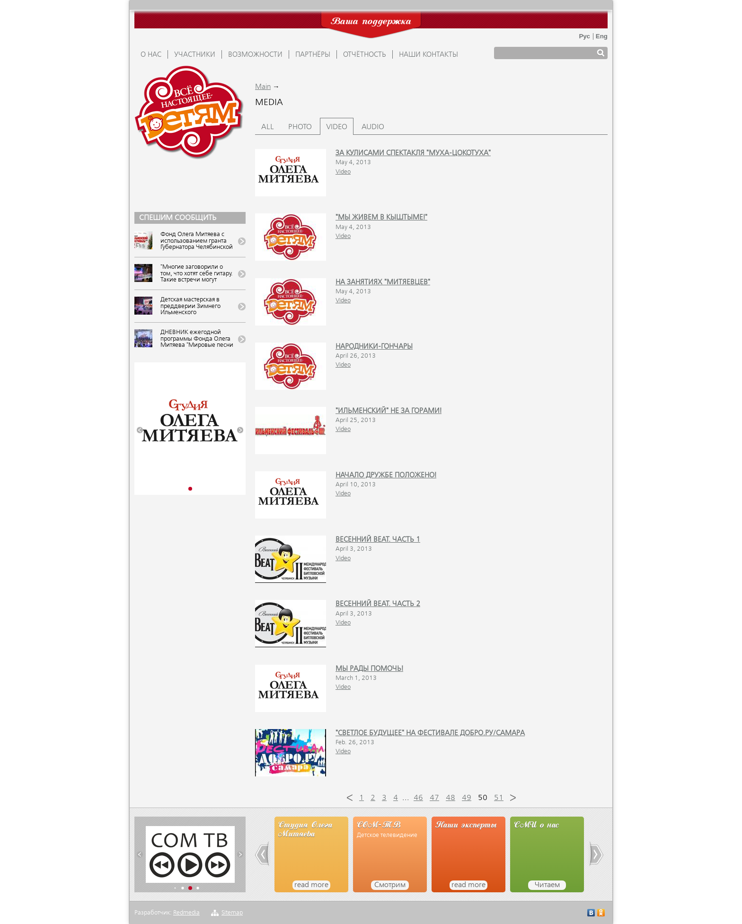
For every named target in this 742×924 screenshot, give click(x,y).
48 (450, 798)
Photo (300, 127)
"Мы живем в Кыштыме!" (381, 217)
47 (434, 798)
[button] (140, 430)
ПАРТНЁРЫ (312, 55)
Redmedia (186, 913)
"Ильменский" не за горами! (389, 411)
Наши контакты (428, 55)
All (267, 127)
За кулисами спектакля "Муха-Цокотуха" (413, 153)
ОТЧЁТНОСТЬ (364, 55)
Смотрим (390, 885)
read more (311, 885)
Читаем (547, 885)
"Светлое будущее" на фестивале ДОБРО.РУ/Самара (430, 733)
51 (499, 798)
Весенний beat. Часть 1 (378, 540)
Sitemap (232, 913)
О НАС (151, 55)
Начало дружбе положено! (386, 475)
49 (466, 798)
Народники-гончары (374, 346)
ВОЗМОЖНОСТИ (255, 55)
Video (336, 127)
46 (418, 798)
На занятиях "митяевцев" (383, 282)
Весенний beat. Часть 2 (378, 604)
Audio (373, 127)
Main (263, 87)
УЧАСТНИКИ (194, 55)
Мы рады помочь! (369, 669)
